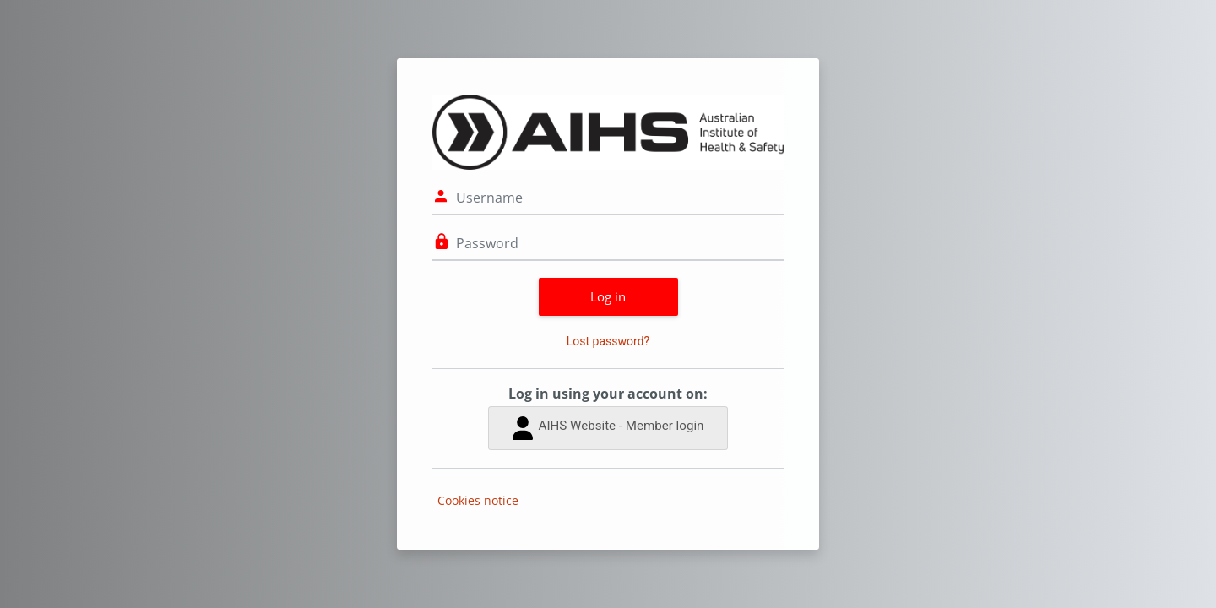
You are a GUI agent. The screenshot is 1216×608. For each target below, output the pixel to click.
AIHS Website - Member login (608, 427)
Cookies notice (477, 500)
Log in (608, 296)
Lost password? (608, 341)
